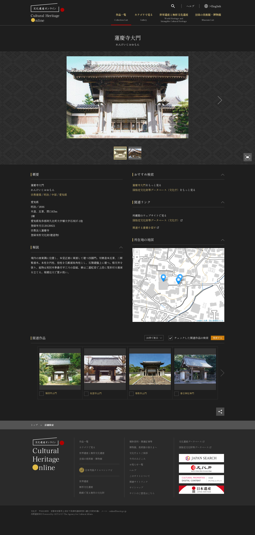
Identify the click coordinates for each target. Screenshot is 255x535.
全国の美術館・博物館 (208, 18)
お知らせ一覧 (136, 464)
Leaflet (199, 321)
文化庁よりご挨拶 (138, 453)
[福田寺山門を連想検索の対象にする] (41, 393)
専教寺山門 (141, 393)
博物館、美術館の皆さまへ (143, 447)
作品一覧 (121, 18)
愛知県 (63, 195)
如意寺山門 (96, 393)
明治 (46, 195)
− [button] (137, 257)
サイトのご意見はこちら (142, 493)
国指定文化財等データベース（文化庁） (156, 190)
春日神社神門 (187, 393)
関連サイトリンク (138, 481)
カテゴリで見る (143, 18)
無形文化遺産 (86, 487)
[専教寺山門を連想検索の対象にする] (131, 394)
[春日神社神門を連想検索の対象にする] (176, 394)
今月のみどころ (137, 458)
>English (212, 6)
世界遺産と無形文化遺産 (173, 18)
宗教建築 (36, 195)
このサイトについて (139, 476)
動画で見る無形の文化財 (91, 492)
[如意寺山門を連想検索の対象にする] (86, 394)
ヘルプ (190, 6)
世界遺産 (83, 481)
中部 (54, 195)
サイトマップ (136, 487)
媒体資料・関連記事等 (140, 441)
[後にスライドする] (219, 100)
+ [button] (137, 252)
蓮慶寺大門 (139, 185)
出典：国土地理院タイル (214, 321)
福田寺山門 (51, 393)
